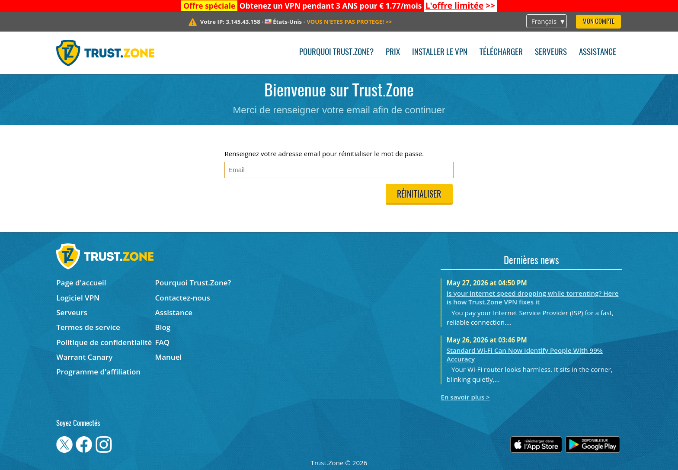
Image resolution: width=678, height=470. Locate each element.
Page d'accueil (81, 283)
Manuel (168, 357)
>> (460, 5)
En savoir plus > (465, 397)
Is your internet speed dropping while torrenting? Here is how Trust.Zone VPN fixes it (533, 297)
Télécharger (501, 52)
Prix (393, 52)
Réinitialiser (419, 195)
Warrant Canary (84, 357)
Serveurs (551, 52)
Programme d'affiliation (98, 372)
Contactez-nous (182, 298)
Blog (163, 327)
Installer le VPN (439, 52)
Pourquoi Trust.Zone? (336, 52)
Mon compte (598, 22)
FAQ (162, 342)
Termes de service (88, 327)
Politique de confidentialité (104, 342)
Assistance (597, 52)
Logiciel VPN (77, 298)
